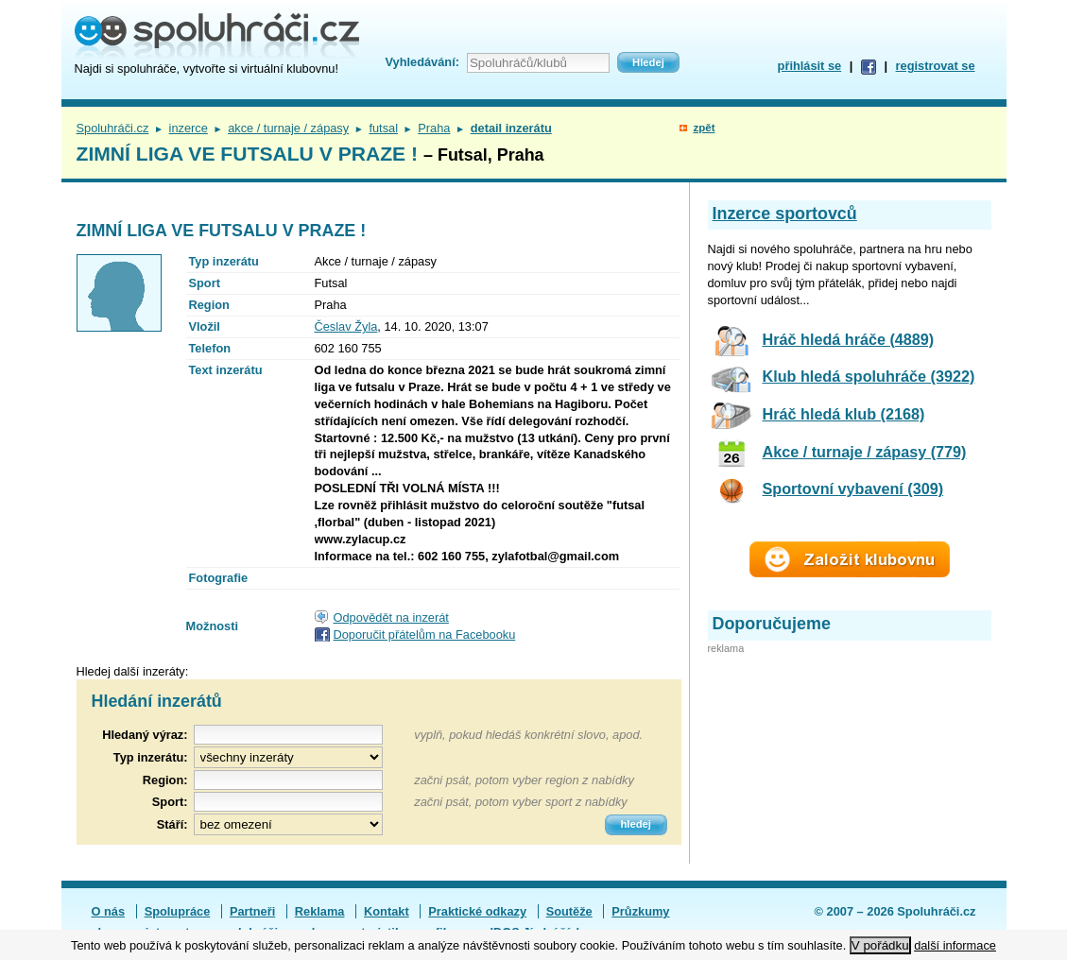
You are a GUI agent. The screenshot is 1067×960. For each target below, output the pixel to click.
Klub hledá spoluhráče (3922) (869, 376)
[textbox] (288, 780)
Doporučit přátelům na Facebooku (425, 634)
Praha (434, 128)
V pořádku (880, 945)
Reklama (320, 911)
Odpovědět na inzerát (391, 617)
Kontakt (386, 911)
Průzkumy (640, 911)
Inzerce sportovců (785, 213)
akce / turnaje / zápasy (288, 128)
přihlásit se (810, 66)
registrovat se (935, 66)
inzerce (188, 128)
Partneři (252, 911)
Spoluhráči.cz (113, 128)
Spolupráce (178, 911)
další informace (955, 945)
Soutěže (569, 911)
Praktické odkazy (477, 911)
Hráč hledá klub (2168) (844, 413)
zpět (703, 127)
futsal (383, 128)
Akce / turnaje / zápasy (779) (865, 451)
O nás (109, 911)
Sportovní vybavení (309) (853, 488)
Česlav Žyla (346, 326)
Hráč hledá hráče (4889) (849, 339)
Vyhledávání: (422, 62)
